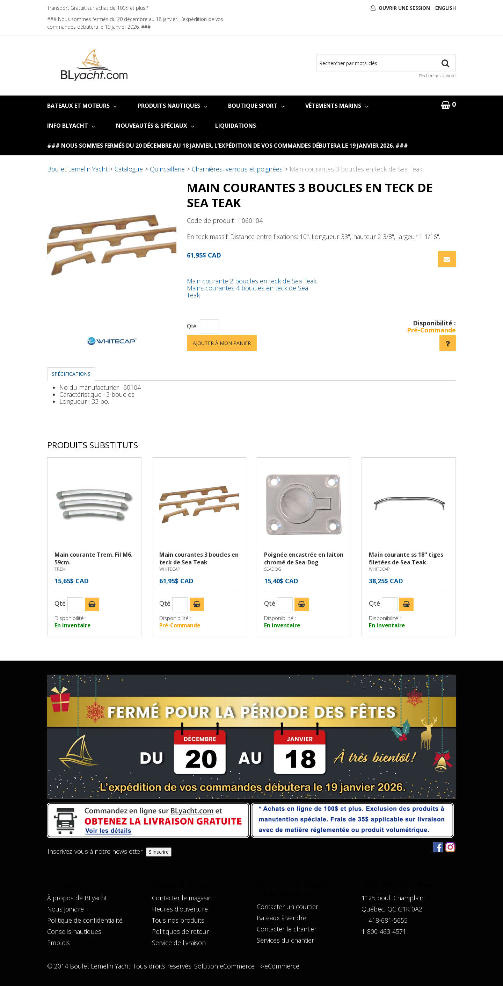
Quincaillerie (167, 169)
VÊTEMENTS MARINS (336, 106)
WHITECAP (169, 569)
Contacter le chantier (286, 929)
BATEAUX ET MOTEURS (82, 106)
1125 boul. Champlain (392, 898)
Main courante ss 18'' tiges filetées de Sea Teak (406, 558)
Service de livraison (179, 942)
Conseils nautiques (74, 931)
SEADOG (272, 569)
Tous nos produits (178, 920)
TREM (60, 569)
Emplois (58, 942)
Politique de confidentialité (85, 920)
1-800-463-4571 (384, 931)
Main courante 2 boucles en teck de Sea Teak (251, 281)
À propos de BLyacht (77, 898)
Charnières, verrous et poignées (237, 169)
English (445, 8)
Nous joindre (65, 909)
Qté (191, 326)
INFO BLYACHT (71, 125)
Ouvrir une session (404, 8)
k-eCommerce (279, 966)
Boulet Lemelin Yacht (77, 169)
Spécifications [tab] (71, 374)
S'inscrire (159, 851)
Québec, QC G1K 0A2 (392, 909)
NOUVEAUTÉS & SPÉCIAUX (155, 125)
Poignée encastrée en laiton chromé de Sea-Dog (303, 558)
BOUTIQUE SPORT (256, 106)
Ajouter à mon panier (222, 343)
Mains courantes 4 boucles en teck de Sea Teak (247, 291)
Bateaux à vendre (281, 918)
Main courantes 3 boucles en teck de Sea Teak (199, 558)
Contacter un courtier (287, 906)
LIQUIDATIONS (235, 125)
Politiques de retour (180, 931)
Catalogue (129, 169)
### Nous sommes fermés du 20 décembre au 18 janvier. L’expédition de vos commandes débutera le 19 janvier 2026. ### (227, 145)
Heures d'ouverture (180, 909)
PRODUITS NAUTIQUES (172, 106)
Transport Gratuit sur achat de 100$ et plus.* (98, 8)
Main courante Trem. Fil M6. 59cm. (93, 558)
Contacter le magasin (182, 898)
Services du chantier (285, 940)
